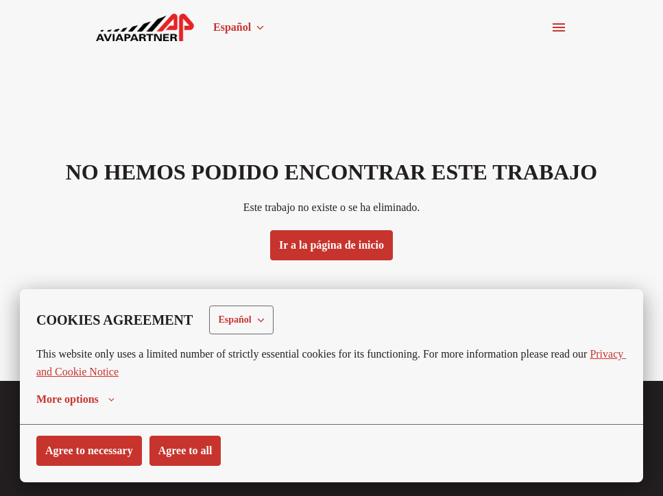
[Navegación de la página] (558, 27)
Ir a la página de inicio (332, 244)
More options (77, 399)
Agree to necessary (93, 450)
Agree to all (196, 450)
